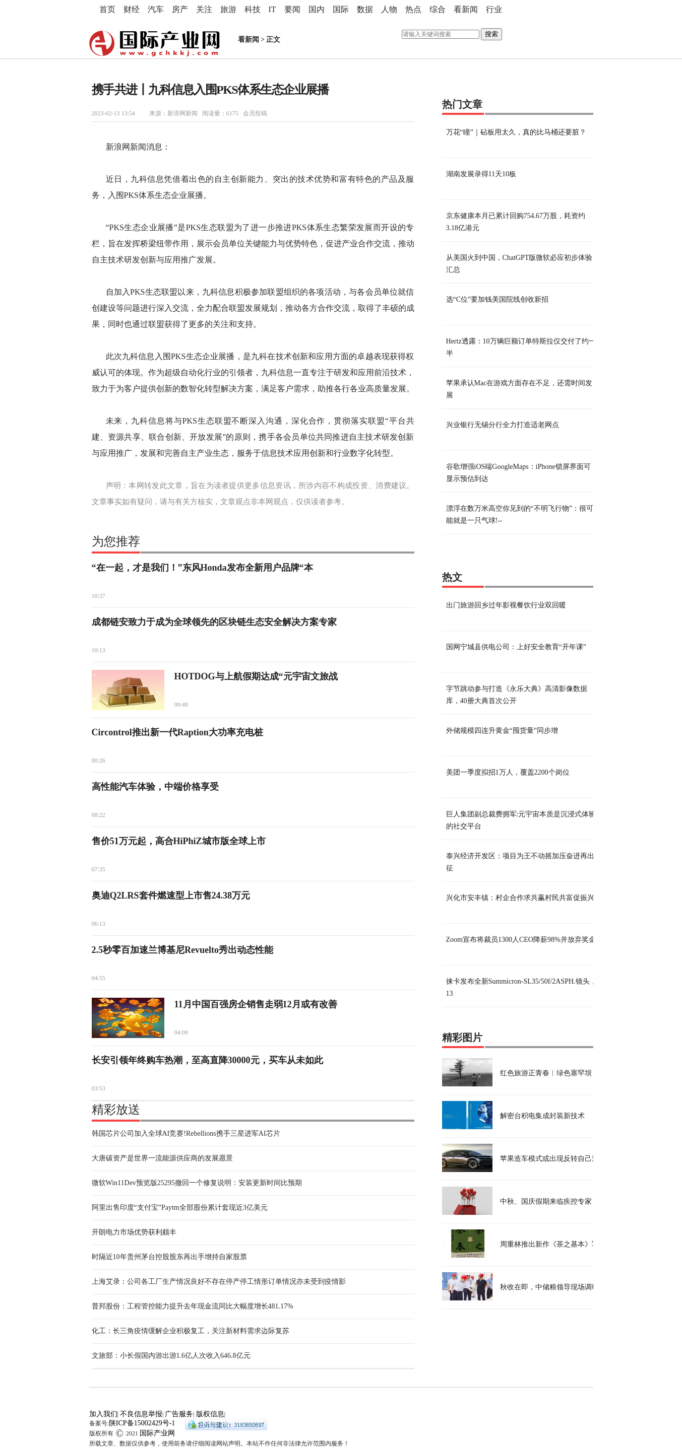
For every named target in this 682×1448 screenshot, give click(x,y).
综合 (437, 9)
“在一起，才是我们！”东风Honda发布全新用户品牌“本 (202, 568)
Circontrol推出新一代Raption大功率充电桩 (177, 732)
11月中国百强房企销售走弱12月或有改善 (255, 1004)
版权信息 (210, 1414)
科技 (252, 9)
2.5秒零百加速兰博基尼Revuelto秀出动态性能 (182, 950)
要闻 (292, 9)
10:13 (98, 650)
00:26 (98, 760)
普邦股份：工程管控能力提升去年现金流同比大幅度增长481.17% (192, 1306)
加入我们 (103, 1414)
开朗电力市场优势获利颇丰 (134, 1232)
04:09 (181, 1032)
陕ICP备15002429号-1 (142, 1423)
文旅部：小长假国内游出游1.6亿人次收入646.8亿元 (171, 1355)
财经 (131, 9)
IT (272, 9)
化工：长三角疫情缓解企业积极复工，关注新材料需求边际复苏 (190, 1331)
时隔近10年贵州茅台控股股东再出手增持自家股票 (169, 1257)
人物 (389, 9)
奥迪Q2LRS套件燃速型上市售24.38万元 (171, 895)
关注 (204, 9)
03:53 (98, 1088)
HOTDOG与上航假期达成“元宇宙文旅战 (256, 676)
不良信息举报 (141, 1414)
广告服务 (179, 1414)
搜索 (491, 34)
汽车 (156, 9)
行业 (494, 9)
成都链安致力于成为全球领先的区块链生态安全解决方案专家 (214, 622)
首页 (107, 9)
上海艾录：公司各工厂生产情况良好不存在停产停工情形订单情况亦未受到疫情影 (219, 1281)
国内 (316, 9)
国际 (341, 9)
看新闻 (466, 9)
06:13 (98, 923)
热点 (413, 9)
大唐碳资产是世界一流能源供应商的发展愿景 (162, 1158)
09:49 (181, 704)
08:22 (98, 814)
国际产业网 (157, 1433)
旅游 (228, 9)
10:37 (98, 595)
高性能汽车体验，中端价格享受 (155, 787)
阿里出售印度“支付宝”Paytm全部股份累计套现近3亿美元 (180, 1207)
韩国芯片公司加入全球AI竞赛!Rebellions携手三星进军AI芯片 (186, 1133)
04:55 (98, 978)
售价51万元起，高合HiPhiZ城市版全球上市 (179, 841)
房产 (180, 9)
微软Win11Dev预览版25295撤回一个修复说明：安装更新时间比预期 (197, 1183)
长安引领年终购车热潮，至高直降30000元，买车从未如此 (207, 1060)
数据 (365, 9)
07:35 (98, 869)
